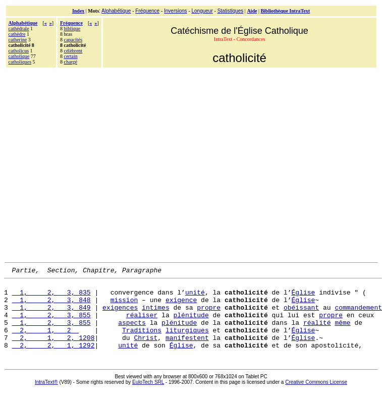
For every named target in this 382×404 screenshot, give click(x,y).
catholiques (20, 62)
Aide (252, 11)
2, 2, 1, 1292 (53, 360)
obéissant (301, 314)
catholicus (19, 50)
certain (70, 56)
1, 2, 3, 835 (51, 296)
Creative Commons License (316, 397)
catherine (18, 39)
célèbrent (73, 50)
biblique (72, 28)
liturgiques (187, 342)
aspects (132, 332)
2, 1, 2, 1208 (53, 351)
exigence (181, 305)
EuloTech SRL (148, 397)
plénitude (190, 323)
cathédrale (19, 28)
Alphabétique (116, 11)
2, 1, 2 (45, 342)
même (342, 332)
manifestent (187, 351)
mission (124, 305)
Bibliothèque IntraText (285, 11)
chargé (70, 62)
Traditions (141, 342)
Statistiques (230, 11)
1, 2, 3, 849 (51, 314)
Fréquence (147, 11)
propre (209, 314)
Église (303, 296)
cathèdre (17, 34)
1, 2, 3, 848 (51, 305)
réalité (317, 332)
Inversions (175, 11)
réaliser (141, 323)
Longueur (202, 11)
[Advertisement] (94, 163)
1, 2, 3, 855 (51, 323)
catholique (19, 56)
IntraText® (46, 397)
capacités (73, 39)
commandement (358, 314)
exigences (120, 314)
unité (195, 296)
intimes (156, 314)
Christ (145, 351)
